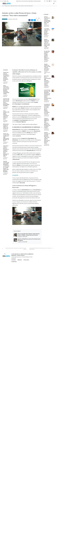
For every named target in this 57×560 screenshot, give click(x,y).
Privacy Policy (26, 259)
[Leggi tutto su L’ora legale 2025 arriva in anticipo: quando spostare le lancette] (47, 31)
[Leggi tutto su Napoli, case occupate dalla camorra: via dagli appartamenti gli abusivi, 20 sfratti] (6, 137)
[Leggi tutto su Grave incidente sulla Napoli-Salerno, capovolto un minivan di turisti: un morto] (6, 115)
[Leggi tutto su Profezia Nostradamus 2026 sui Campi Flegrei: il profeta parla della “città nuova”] (47, 20)
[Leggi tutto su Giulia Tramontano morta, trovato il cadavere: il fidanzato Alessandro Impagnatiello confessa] (6, 89)
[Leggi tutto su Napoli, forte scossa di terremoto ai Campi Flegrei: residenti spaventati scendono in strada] (6, 76)
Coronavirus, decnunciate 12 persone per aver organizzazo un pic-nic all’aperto (15, 249)
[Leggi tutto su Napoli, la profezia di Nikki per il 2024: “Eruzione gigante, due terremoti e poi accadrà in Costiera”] (47, 123)
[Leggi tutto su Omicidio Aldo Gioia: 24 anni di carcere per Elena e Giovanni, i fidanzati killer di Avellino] (6, 102)
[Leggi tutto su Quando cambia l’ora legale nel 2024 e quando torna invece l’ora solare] (47, 67)
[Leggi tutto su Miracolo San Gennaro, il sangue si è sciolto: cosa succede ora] (6, 126)
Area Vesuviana (4, 19)
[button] (51, 1)
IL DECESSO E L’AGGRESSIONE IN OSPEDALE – (26, 127)
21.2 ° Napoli (4, 1)
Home (3, 5)
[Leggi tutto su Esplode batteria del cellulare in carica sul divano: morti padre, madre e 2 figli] (47, 43)
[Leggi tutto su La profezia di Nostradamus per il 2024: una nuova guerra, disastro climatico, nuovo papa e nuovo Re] (47, 109)
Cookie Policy (14, 261)
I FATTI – (15, 175)
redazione (10, 19)
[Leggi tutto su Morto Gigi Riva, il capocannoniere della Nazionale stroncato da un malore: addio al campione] (47, 80)
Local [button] (55, 1)
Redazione (20, 259)
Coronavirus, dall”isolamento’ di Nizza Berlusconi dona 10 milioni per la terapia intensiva (40, 249)
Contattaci (13, 259)
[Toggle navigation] (54, 3)
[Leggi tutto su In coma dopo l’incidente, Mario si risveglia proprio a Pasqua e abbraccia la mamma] (47, 55)
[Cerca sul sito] (44, 1)
